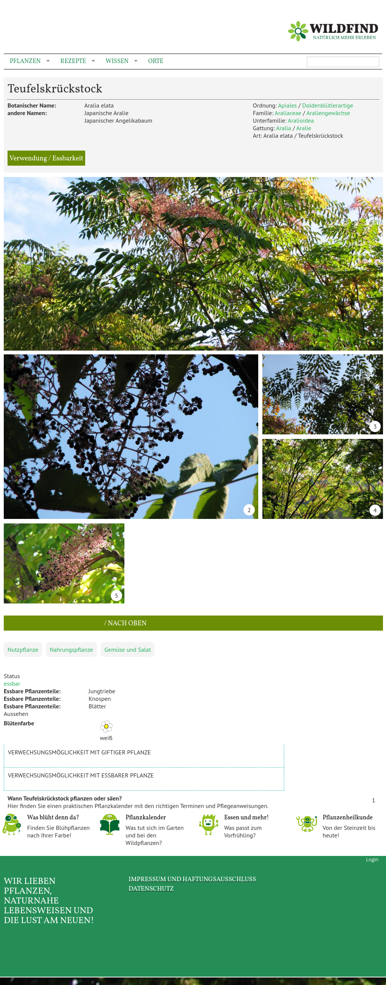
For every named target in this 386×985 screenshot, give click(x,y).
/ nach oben (125, 623)
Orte (155, 61)
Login (372, 859)
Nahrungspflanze (71, 649)
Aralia (283, 128)
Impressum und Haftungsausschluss (192, 879)
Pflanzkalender (146, 818)
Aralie (303, 128)
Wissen (119, 61)
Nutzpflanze (23, 649)
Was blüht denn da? (53, 818)
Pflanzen (27, 61)
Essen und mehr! (246, 818)
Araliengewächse (328, 113)
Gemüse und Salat (127, 649)
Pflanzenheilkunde (348, 818)
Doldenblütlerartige (327, 105)
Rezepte (74, 61)
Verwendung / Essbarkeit (46, 158)
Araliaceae (288, 113)
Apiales (287, 105)
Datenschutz (151, 889)
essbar (12, 683)
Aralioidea (301, 120)
